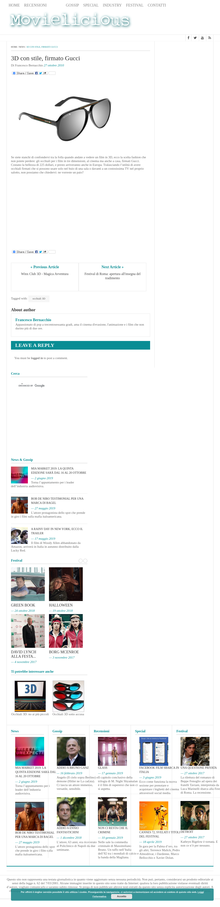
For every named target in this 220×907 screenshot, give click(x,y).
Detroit (187, 831)
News (56, 5)
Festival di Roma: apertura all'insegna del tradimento (112, 276)
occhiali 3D (39, 298)
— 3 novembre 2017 (62, 657)
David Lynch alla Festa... (23, 654)
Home (14, 5)
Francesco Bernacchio (33, 320)
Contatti (157, 5)
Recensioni (35, 5)
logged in (37, 358)
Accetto (121, 896)
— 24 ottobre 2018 (23, 610)
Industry (112, 5)
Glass (102, 767)
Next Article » (112, 267)
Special (91, 5)
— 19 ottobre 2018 (61, 610)
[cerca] (45, 386)
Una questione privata (199, 767)
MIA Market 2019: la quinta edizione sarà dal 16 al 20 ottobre (35, 771)
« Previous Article (44, 267)
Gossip (72, 5)
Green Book (23, 605)
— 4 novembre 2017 (24, 661)
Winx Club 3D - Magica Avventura (44, 274)
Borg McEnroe (64, 652)
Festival (135, 5)
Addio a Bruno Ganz (73, 767)
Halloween (61, 605)
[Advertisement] (179, 21)
